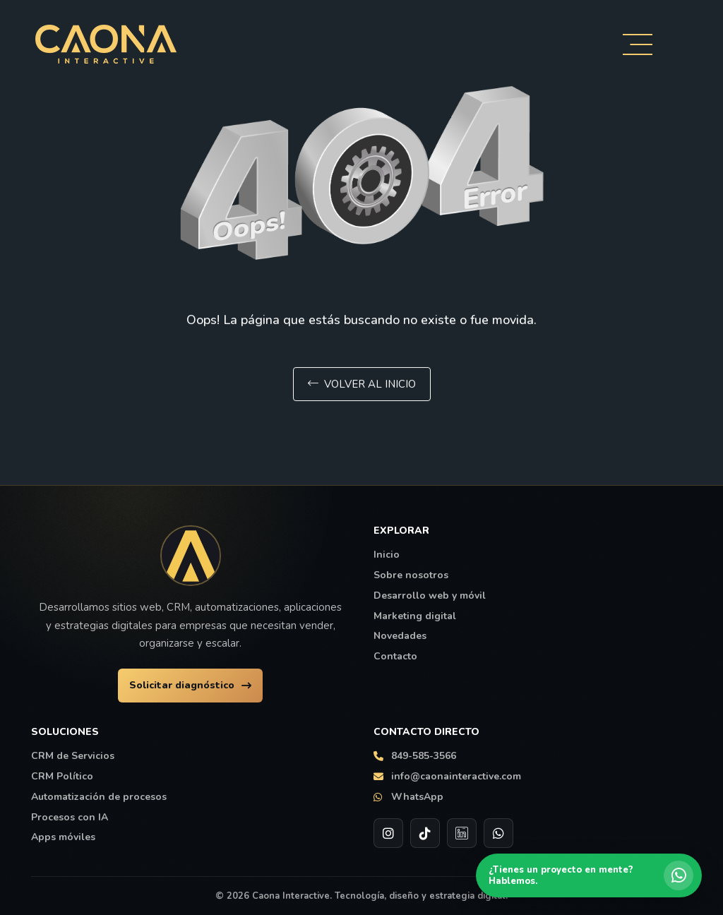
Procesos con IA (69, 817)
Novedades (400, 636)
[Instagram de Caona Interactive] (388, 833)
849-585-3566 (415, 756)
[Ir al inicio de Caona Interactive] (190, 555)
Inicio (387, 555)
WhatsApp (408, 797)
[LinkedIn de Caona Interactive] (462, 833)
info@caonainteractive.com (447, 776)
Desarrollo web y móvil (430, 596)
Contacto (395, 656)
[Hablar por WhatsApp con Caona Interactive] (589, 875)
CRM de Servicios (72, 756)
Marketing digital (415, 616)
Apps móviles (63, 837)
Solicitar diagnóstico (190, 685)
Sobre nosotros (411, 575)
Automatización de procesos (99, 797)
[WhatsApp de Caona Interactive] (498, 833)
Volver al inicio (362, 385)
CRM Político (62, 776)
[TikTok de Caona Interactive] (425, 833)
